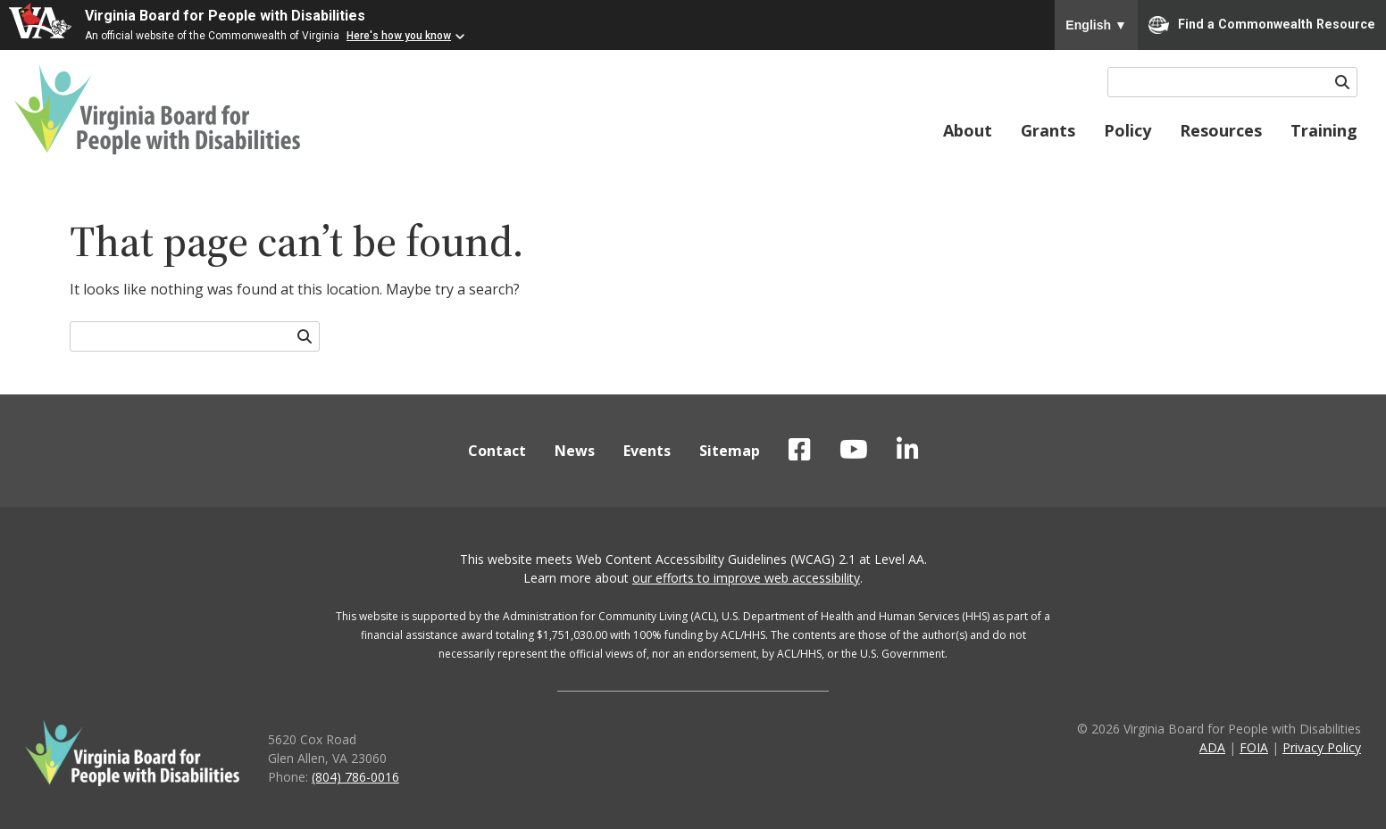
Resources (1221, 130)
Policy (1127, 130)
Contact (497, 450)
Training (1323, 130)
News (575, 450)
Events (647, 450)
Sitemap (729, 450)
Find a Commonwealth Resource (1261, 25)
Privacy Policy (1321, 747)
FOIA (1254, 747)
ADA (1212, 747)
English (1096, 25)
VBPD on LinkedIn (907, 450)
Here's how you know (398, 35)
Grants (1048, 130)
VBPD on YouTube (853, 450)
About (967, 130)
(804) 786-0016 (355, 776)
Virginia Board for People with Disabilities (225, 15)
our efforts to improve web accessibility (746, 577)
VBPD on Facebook (799, 450)
